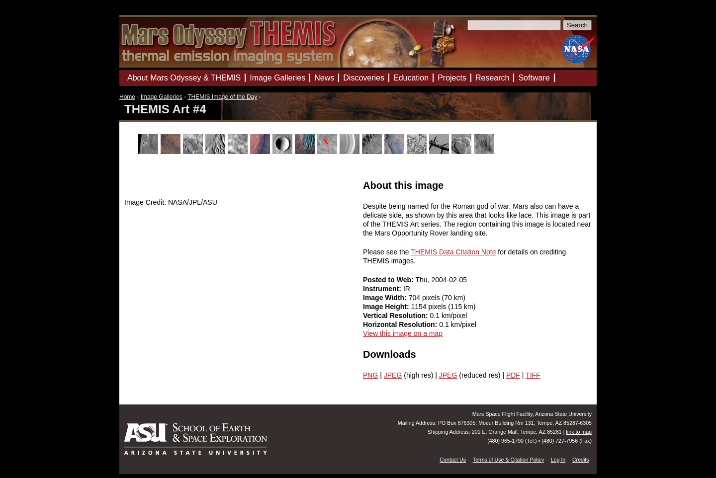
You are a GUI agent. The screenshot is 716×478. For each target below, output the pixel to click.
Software (533, 78)
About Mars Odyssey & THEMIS (184, 78)
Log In (558, 460)
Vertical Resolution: (396, 315)
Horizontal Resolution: (401, 324)
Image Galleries (161, 96)
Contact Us (453, 460)
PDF (513, 375)
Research (492, 78)
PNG (370, 375)
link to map (579, 432)
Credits (580, 460)
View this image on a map (403, 333)
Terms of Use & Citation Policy (508, 460)
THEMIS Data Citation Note (453, 252)
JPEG (393, 375)
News (324, 78)
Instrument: (383, 289)
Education (411, 78)
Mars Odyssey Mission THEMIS (149, 12)
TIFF (533, 375)
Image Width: (386, 298)
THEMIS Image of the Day (222, 96)
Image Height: (387, 307)
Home (127, 96)
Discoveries (363, 78)
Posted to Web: (389, 280)
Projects (452, 78)
